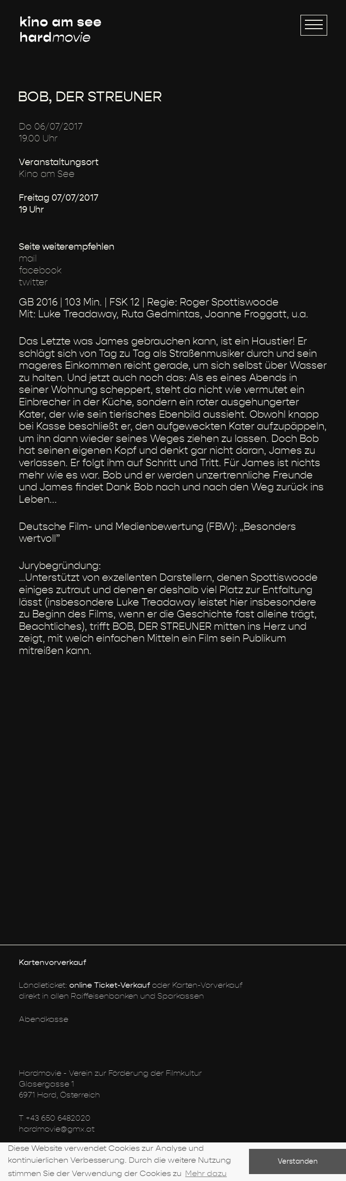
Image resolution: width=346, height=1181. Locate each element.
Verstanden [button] (298, 1161)
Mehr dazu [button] (206, 1174)
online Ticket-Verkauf (109, 985)
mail (28, 259)
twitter (33, 282)
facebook (40, 270)
